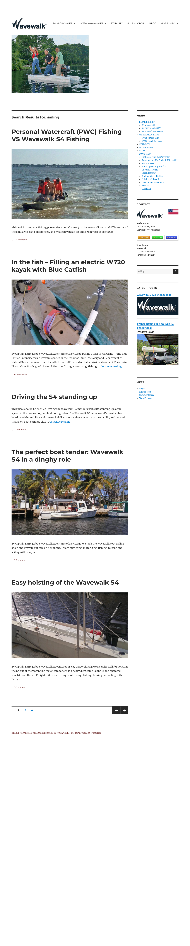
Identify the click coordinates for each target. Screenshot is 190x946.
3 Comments (20, 429)
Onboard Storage (150, 170)
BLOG (152, 23)
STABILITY (117, 23)
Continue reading (111, 366)
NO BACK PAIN (136, 23)
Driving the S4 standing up (54, 396)
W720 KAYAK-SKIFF (91, 23)
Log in (142, 388)
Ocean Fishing (149, 173)
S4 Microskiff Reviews (152, 131)
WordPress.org (146, 398)
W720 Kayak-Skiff (150, 138)
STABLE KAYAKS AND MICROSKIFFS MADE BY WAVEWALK (40, 733)
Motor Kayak (148, 163)
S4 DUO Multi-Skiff (151, 128)
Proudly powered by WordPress (86, 733)
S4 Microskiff (148, 125)
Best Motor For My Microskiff (156, 157)
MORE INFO (168, 23)
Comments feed (146, 395)
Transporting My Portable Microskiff (159, 160)
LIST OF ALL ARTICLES (153, 182)
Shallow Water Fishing (153, 176)
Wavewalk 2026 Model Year (154, 294)
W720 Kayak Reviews (152, 141)
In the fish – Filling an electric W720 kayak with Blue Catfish (68, 265)
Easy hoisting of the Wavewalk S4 (65, 582)
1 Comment (20, 560)
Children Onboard (150, 179)
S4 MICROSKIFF (62, 23)
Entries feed (145, 392)
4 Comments (20, 239)
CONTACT (146, 189)
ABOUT (145, 185)
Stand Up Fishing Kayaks (154, 166)
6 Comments (20, 374)
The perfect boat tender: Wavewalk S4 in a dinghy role (67, 455)
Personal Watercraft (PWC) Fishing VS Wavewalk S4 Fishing (67, 135)
